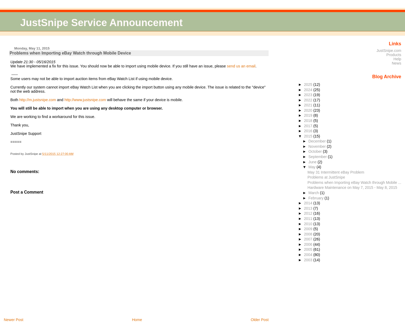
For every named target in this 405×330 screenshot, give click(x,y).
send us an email (241, 66)
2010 (308, 224)
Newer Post (13, 320)
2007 (308, 239)
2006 (308, 244)
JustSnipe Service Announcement (101, 22)
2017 (308, 126)
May (312, 167)
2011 (308, 218)
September (318, 157)
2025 (308, 84)
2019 (308, 115)
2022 (308, 100)
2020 (308, 110)
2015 (308, 136)
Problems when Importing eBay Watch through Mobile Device (70, 53)
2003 (308, 260)
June (312, 162)
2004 (308, 255)
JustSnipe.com (388, 50)
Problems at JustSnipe (326, 177)
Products (393, 55)
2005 (308, 249)
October (315, 151)
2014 (308, 203)
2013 (308, 208)
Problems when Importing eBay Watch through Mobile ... (354, 182)
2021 (308, 105)
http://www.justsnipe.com (85, 100)
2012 (308, 213)
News (396, 63)
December (317, 141)
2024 (308, 90)
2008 (308, 234)
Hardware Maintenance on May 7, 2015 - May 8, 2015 (352, 187)
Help (397, 59)
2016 (308, 131)
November (317, 146)
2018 (308, 121)
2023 (308, 95)
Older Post (260, 320)
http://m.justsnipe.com (37, 100)
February (316, 198)
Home (137, 320)
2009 (308, 229)
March (314, 193)
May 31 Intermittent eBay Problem (335, 172)
